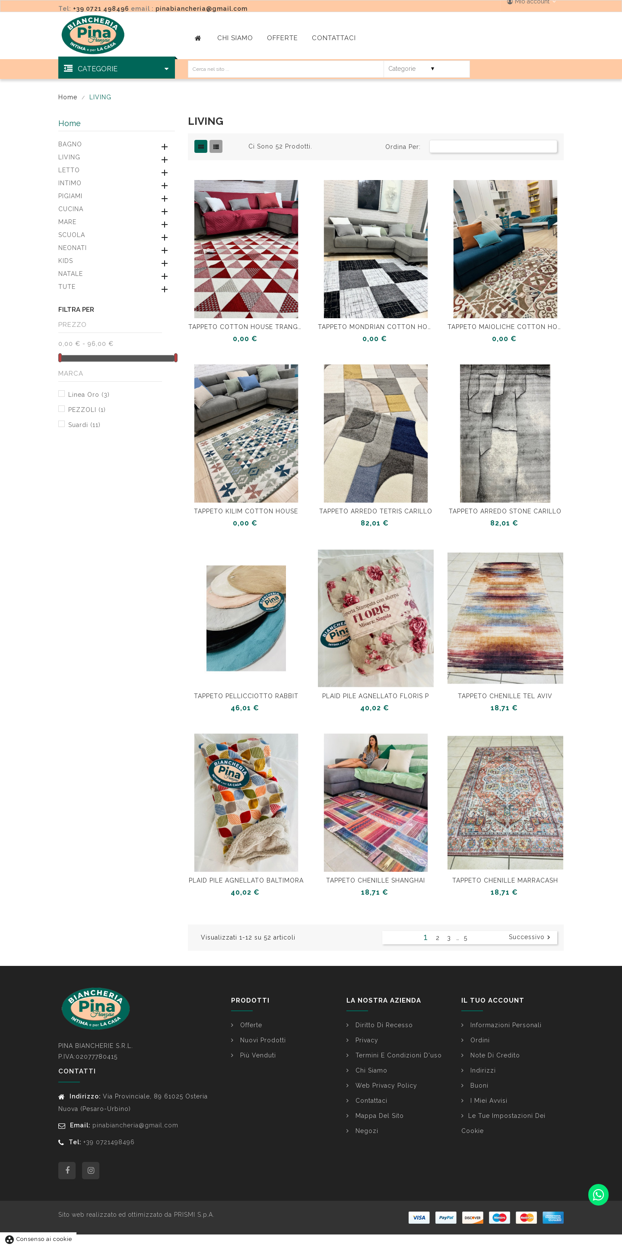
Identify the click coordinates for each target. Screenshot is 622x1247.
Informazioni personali (505, 1025)
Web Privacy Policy (385, 1085)
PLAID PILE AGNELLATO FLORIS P (375, 696)
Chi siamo (370, 1070)
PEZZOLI (87, 409)
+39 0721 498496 (101, 8)
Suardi (84, 424)
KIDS (65, 260)
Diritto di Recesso (383, 1025)
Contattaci (370, 1100)
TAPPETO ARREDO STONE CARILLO (505, 511)
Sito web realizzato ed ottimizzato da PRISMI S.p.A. (136, 1214)
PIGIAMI (70, 196)
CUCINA (70, 209)
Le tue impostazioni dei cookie (503, 1123)
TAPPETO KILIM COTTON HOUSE (246, 511)
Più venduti (257, 1055)
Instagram (90, 1170)
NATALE (70, 273)
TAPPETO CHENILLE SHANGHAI (375, 880)
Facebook (67, 1170)
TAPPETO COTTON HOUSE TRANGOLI (246, 326)
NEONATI (72, 247)
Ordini (479, 1040)
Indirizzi (482, 1070)
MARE (67, 221)
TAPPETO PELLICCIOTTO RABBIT (246, 696)
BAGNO (70, 144)
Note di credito (494, 1055)
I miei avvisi (488, 1100)
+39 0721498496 (109, 1142)
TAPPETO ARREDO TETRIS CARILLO (375, 511)
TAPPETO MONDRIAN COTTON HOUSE (376, 326)
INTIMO (70, 183)
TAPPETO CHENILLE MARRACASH (505, 880)
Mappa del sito (378, 1115)
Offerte (250, 1025)
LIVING (69, 157)
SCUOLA (71, 234)
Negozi (365, 1130)
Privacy (365, 1040)
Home (69, 123)
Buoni (478, 1085)
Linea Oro (89, 394)
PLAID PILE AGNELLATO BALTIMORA (246, 880)
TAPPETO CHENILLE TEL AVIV (505, 696)
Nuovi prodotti (262, 1040)
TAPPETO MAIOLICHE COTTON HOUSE (505, 326)
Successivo (530, 937)
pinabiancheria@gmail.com (202, 8)
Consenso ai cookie (38, 1239)
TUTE (67, 286)
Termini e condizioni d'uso (397, 1055)
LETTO (69, 170)
